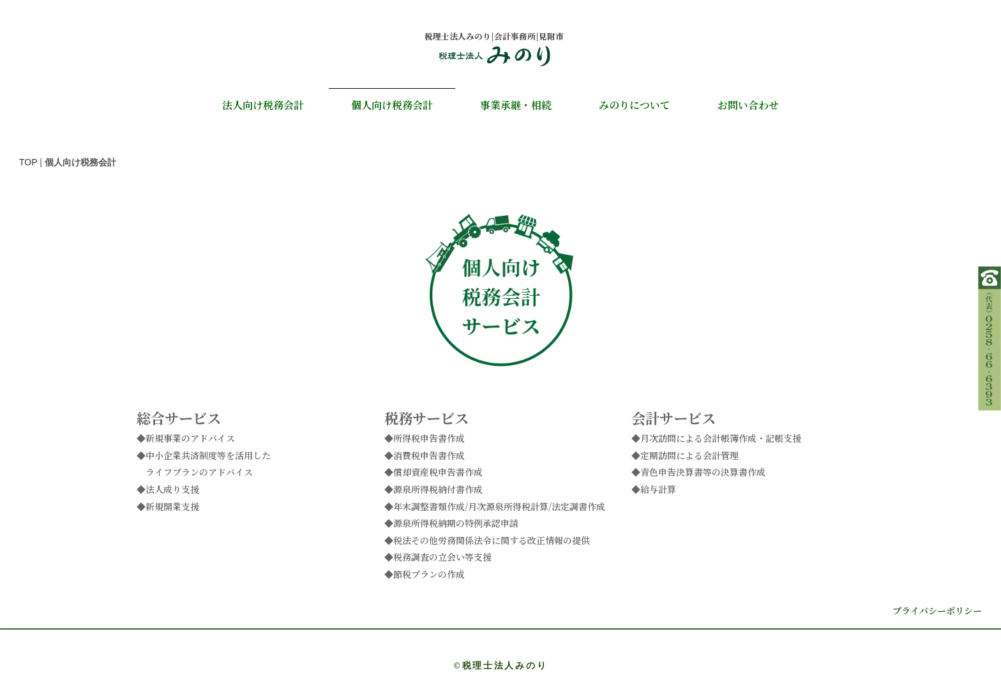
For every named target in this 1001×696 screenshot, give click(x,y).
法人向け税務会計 (263, 105)
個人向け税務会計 (392, 105)
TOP (28, 162)
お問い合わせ (748, 105)
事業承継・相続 (516, 105)
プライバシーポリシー (937, 610)
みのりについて (634, 105)
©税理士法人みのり (501, 665)
